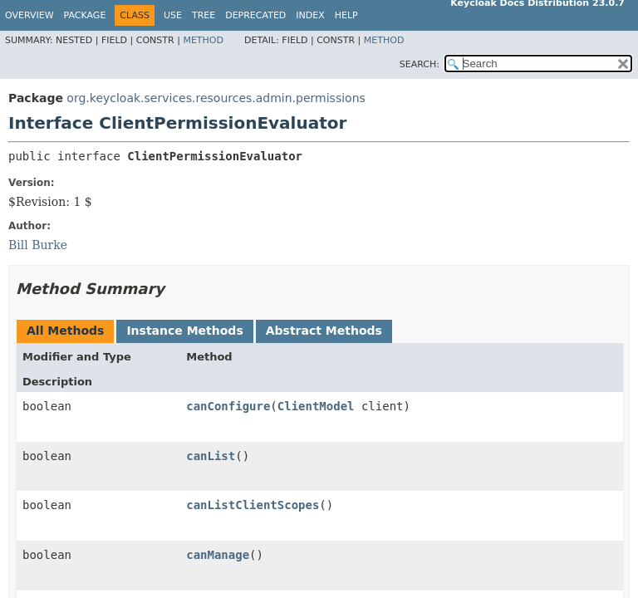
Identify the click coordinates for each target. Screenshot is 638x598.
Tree (203, 15)
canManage (217, 554)
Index (310, 15)
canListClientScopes (252, 505)
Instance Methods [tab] (184, 330)
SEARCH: (419, 64)
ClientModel (316, 406)
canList (210, 456)
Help (346, 15)
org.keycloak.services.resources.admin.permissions (215, 98)
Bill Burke (37, 245)
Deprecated (255, 15)
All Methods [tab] (65, 330)
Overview (29, 15)
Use (173, 15)
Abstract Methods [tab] (324, 330)
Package (85, 15)
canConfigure (228, 406)
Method (203, 40)
